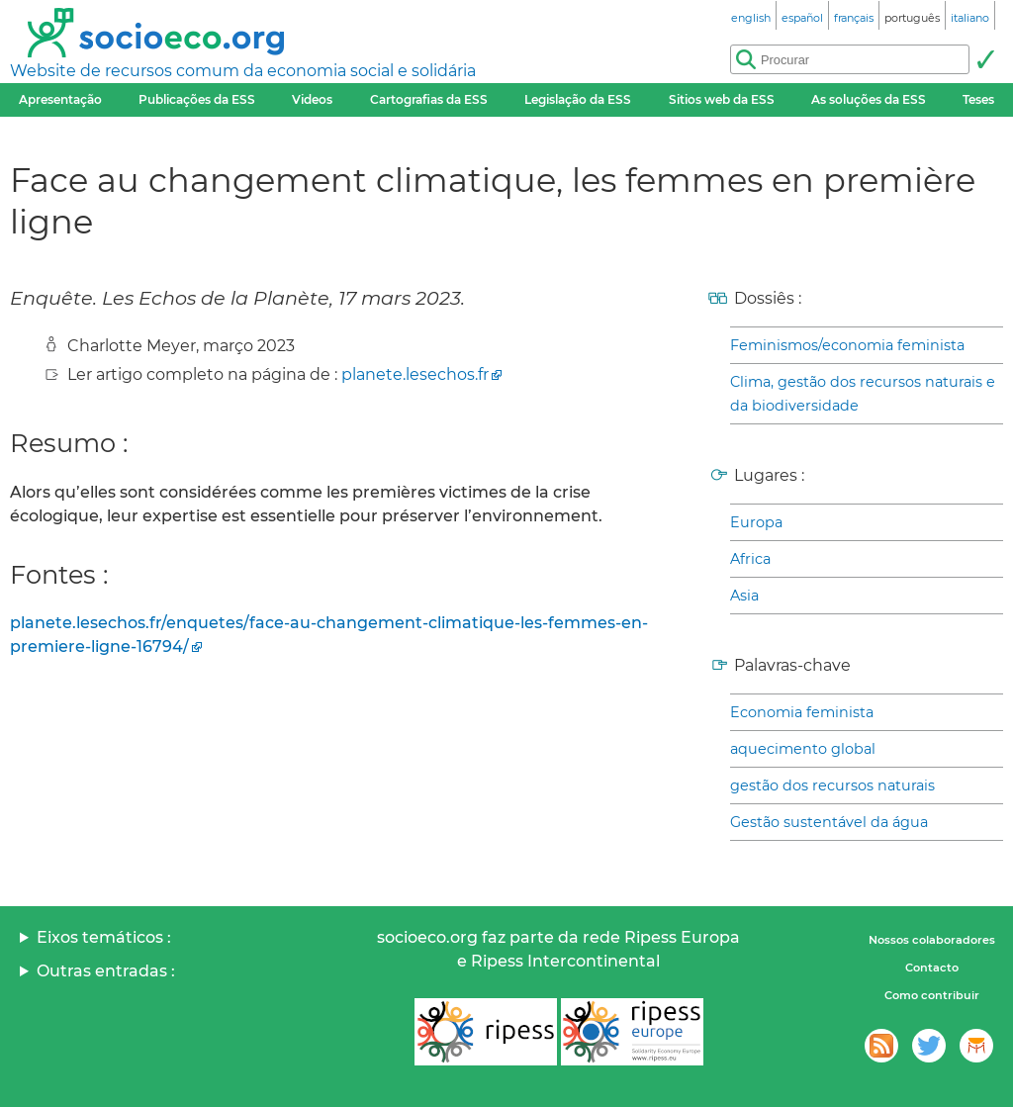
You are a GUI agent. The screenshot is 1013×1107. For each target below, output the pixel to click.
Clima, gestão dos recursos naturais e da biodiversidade (862, 394)
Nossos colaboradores (932, 940)
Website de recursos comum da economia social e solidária (243, 70)
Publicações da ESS (196, 99)
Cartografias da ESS (429, 99)
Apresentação (60, 99)
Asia (744, 595)
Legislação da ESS (577, 99)
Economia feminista (802, 712)
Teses (978, 99)
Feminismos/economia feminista (847, 345)
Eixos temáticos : (104, 937)
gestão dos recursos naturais (832, 785)
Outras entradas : (106, 971)
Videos (312, 99)
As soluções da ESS (868, 99)
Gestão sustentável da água (829, 822)
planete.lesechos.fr (415, 374)
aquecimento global (802, 749)
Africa (750, 559)
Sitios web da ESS (722, 99)
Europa (756, 522)
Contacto (932, 967)
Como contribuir (931, 995)
